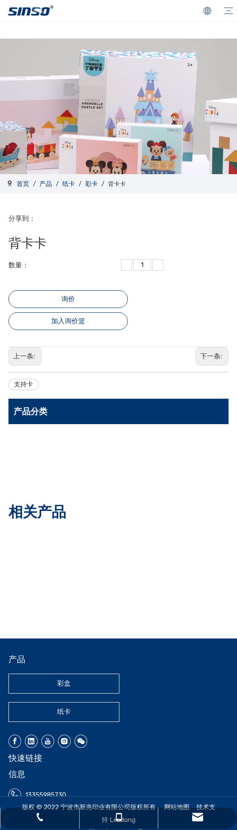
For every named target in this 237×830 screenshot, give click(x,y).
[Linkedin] (31, 741)
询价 (68, 299)
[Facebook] (14, 741)
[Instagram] (64, 741)
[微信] (80, 741)
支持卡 (23, 384)
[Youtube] (47, 741)
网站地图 (177, 807)
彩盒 (64, 683)
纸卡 (64, 712)
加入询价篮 (68, 321)
